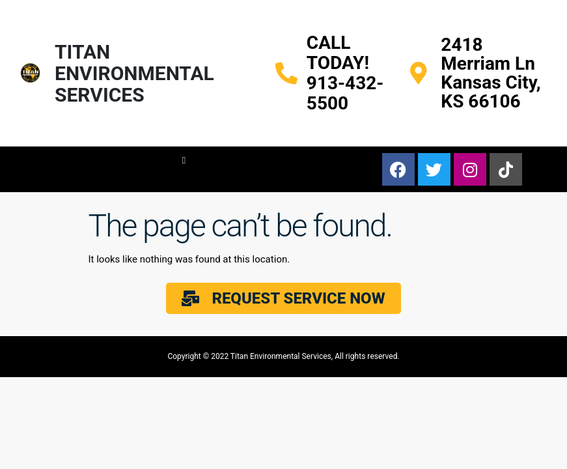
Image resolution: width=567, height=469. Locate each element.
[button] (184, 160)
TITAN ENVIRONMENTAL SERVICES (134, 73)
